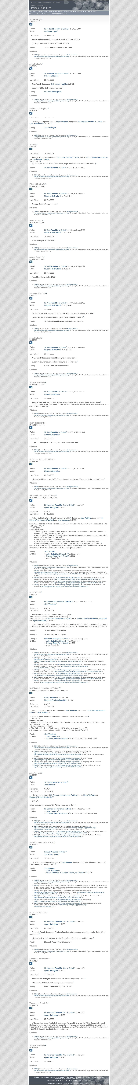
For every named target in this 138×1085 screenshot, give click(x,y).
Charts (60, 11)
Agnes (51, 507)
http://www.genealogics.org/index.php (45, 572)
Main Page (32, 11)
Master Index (53, 11)
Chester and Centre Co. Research (39, 14)
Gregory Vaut (64, 1078)
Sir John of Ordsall (68, 158)
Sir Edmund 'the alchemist (57, 602)
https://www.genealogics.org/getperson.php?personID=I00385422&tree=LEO (61, 574)
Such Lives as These (89, 11)
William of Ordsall (58, 619)
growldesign (87, 1083)
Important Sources (76, 11)
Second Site (66, 1083)
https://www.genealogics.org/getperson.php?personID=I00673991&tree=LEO (64, 586)
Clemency (52, 394)
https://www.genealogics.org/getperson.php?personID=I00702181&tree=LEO (57, 897)
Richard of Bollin (54, 852)
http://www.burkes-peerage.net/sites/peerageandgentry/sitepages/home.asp (56, 55)
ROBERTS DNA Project (59, 14)
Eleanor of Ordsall (57, 556)
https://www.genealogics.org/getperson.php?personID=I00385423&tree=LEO (63, 675)
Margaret (41, 159)
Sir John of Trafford (57, 738)
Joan (62, 122)
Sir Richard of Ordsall (56, 29)
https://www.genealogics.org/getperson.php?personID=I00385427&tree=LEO (57, 661)
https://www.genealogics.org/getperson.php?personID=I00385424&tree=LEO (77, 579)
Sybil (51, 76)
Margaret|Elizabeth (55, 700)
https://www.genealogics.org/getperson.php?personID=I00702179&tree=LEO (57, 760)
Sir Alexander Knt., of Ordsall (59, 505)
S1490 (36, 570)
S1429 (36, 885)
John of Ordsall (56, 554)
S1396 (36, 55)
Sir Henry (59, 84)
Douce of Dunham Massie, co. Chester (65, 873)
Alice (63, 520)
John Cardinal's (59, 1083)
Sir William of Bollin (55, 782)
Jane (86, 518)
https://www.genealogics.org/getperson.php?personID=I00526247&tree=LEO (57, 767)
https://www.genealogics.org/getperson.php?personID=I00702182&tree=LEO (57, 901)
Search (66, 11)
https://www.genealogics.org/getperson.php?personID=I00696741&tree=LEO (77, 583)
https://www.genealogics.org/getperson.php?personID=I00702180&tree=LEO (57, 763)
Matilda (50, 31)
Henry (50, 698)
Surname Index (42, 11)
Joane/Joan (51, 854)
